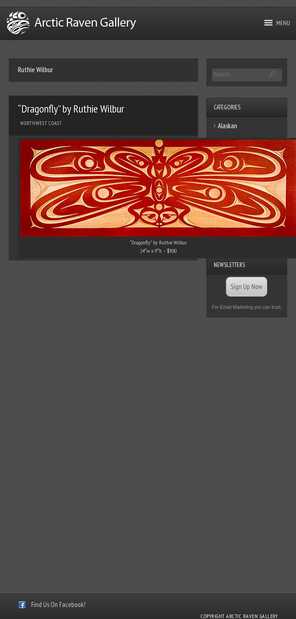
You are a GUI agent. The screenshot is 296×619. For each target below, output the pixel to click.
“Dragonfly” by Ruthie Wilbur (71, 109)
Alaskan (227, 125)
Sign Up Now (246, 286)
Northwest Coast (41, 123)
